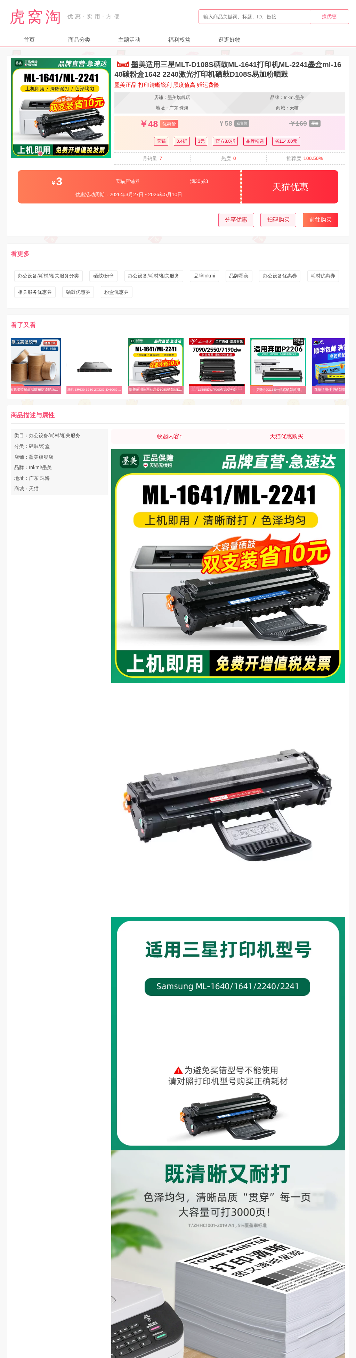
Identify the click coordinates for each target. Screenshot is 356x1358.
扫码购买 (278, 220)
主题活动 (129, 40)
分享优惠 (236, 220)
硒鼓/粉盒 (103, 275)
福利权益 (179, 40)
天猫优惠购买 (286, 436)
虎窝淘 (36, 16)
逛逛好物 (229, 40)
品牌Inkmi (204, 275)
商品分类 (79, 40)
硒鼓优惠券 (78, 292)
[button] (40, 153)
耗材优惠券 (323, 275)
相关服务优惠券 (35, 292)
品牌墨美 (239, 275)
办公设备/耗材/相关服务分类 (48, 275)
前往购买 (320, 220)
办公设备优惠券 (280, 275)
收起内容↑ (169, 436)
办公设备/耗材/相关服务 (153, 275)
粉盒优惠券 (116, 292)
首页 (29, 40)
